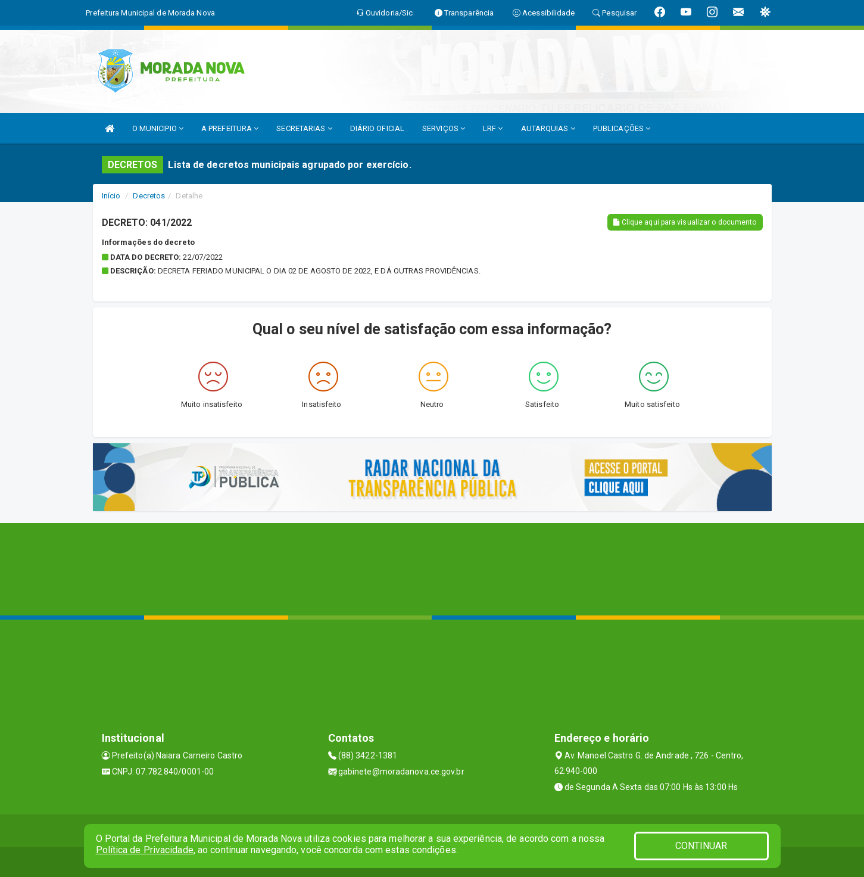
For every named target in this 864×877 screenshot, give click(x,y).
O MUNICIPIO (157, 128)
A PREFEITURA (229, 128)
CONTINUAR (701, 845)
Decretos (149, 195)
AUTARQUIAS (548, 128)
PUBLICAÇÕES (621, 128)
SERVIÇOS (443, 128)
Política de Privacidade (145, 850)
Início (111, 195)
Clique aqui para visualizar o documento (684, 222)
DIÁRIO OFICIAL (377, 128)
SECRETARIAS (304, 128)
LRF (493, 128)
